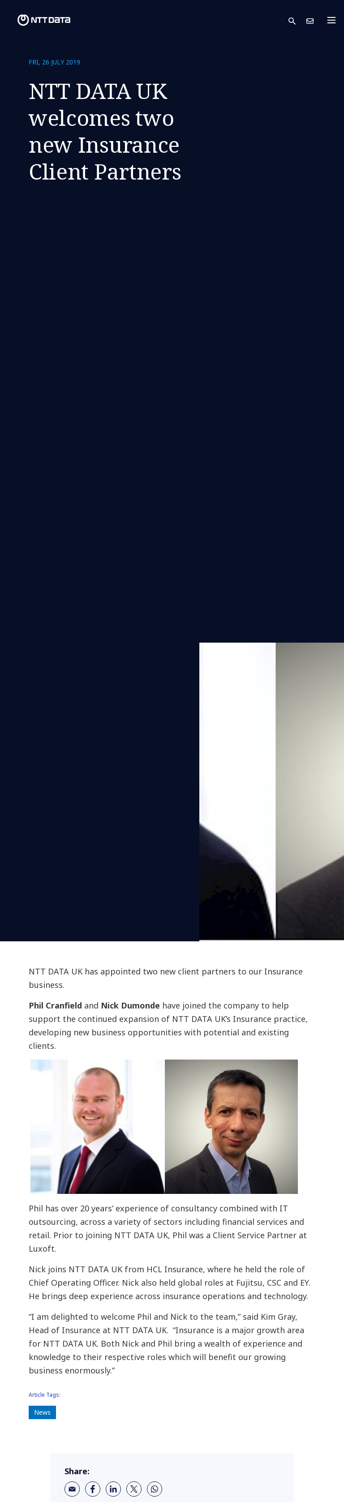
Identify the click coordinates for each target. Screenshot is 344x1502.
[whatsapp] (154, 1489)
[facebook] (92, 1489)
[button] (297, 20)
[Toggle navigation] (334, 20)
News (42, 1412)
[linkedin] (113, 1489)
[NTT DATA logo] (36, 20)
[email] (72, 1489)
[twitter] (134, 1489)
